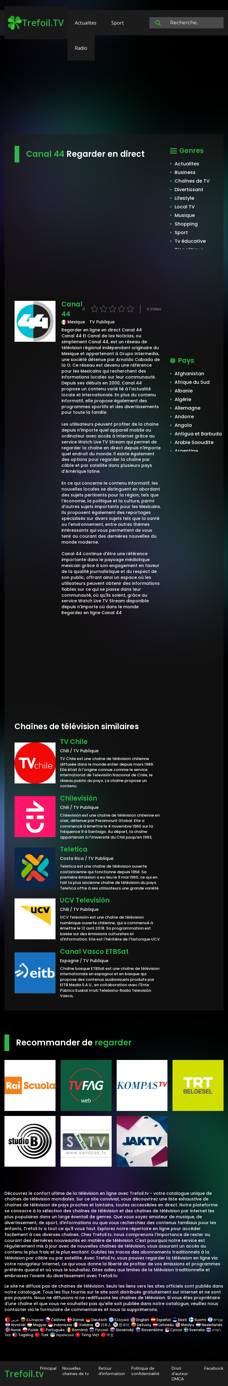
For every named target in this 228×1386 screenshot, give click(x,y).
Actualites (85, 23)
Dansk (75, 1319)
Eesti (180, 1319)
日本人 (103, 1324)
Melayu (185, 1324)
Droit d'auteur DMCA (180, 1374)
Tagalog (23, 1334)
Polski (30, 1329)
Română (77, 1329)
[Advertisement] (114, 87)
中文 (107, 1334)
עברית (215, 1319)
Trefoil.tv (24, 1374)
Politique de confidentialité (145, 1371)
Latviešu (163, 1324)
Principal (48, 1368)
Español (161, 1319)
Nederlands (208, 1324)
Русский (98, 1329)
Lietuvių (141, 1324)
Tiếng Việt (87, 1334)
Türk (41, 1334)
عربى (12, 1319)
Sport (117, 23)
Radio (81, 48)
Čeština (55, 1319)
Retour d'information (112, 1371)
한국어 (121, 1324)
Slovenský (122, 1329)
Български (32, 1319)
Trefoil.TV (36, 23)
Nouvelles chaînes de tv (75, 1371)
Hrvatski (15, 1324)
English (140, 1319)
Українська (62, 1334)
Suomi (197, 1319)
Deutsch (96, 1319)
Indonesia (60, 1324)
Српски (173, 1329)
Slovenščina (149, 1329)
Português (52, 1329)
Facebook (214, 1368)
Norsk (13, 1329)
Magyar (36, 1324)
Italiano (83, 1324)
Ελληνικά (119, 1319)
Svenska (194, 1329)
